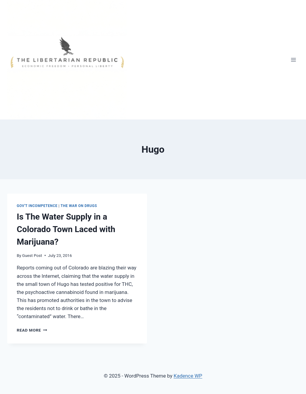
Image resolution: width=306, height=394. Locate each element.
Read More (32, 330)
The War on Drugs (79, 206)
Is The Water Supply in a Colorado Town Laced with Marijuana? (66, 229)
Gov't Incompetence (37, 206)
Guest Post (32, 255)
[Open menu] (293, 59)
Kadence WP (188, 376)
